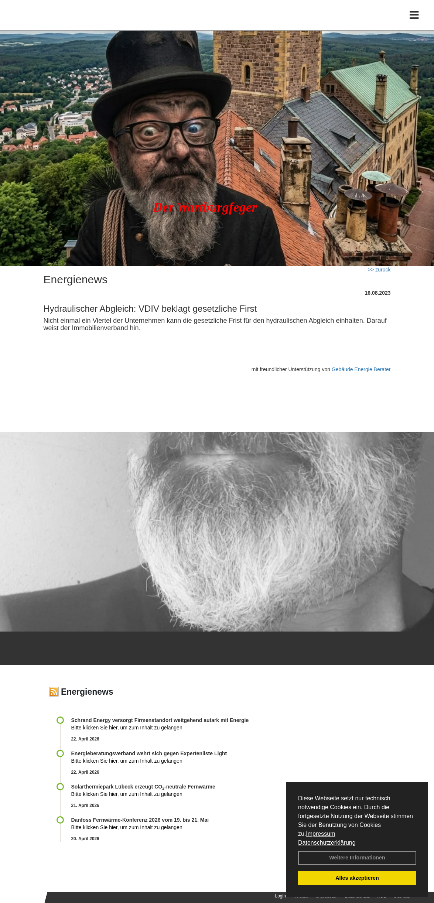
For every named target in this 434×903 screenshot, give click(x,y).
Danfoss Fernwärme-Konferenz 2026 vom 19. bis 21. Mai (140, 820)
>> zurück (379, 270)
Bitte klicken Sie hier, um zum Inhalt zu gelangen (126, 728)
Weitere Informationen (357, 858)
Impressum (320, 834)
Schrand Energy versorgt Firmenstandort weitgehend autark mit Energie (160, 720)
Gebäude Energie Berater (361, 369)
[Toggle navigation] (414, 21)
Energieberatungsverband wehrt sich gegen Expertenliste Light (149, 753)
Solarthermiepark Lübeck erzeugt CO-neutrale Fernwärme (143, 787)
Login (280, 896)
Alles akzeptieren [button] (357, 878)
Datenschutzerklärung (327, 842)
